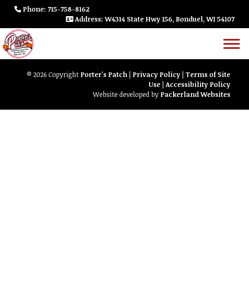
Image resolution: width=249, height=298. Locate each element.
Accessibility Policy (198, 84)
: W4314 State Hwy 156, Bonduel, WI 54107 (150, 19)
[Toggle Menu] (232, 43)
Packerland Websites (195, 94)
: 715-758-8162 (52, 9)
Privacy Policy (156, 74)
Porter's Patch (103, 74)
